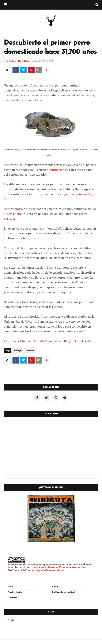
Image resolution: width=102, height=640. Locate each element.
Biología (18, 351)
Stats (11, 621)
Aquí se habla (15, 593)
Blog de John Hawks (77, 341)
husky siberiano (14, 214)
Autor (55, 587)
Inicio (10, 587)
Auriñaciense (58, 170)
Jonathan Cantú (19, 60)
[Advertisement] (51, 448)
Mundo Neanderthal (48, 341)
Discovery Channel (19, 341)
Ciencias (30, 351)
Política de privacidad (63, 593)
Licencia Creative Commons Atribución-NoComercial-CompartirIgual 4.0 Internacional (46, 570)
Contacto (12, 598)
